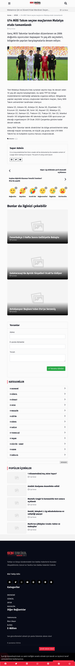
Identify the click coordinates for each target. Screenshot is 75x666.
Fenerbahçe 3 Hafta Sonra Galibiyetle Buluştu (34, 237)
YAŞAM (37, 438)
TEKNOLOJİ (37, 433)
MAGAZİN (37, 411)
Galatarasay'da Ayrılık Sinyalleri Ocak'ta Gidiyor (36, 273)
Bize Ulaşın (11, 621)
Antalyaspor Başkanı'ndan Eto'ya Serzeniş (33, 309)
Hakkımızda (11, 617)
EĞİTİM (37, 416)
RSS (9, 625)
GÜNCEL (37, 394)
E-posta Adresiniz (17, 342)
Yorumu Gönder (56, 368)
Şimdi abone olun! (47, 649)
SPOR (37, 405)
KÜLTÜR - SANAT (37, 444)
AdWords (37, 455)
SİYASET (37, 400)
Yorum (12, 352)
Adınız (12, 332)
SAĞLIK (37, 427)
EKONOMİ (37, 389)
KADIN (37, 449)
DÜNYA (37, 422)
